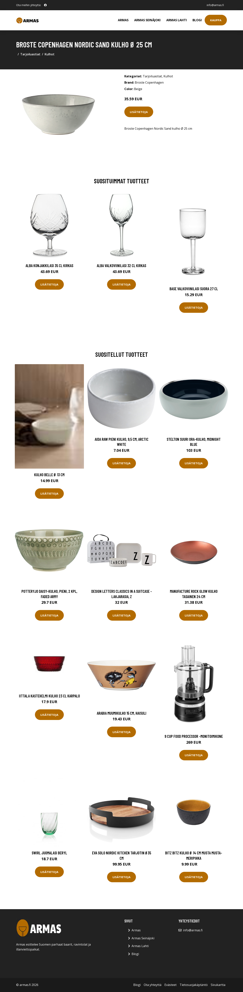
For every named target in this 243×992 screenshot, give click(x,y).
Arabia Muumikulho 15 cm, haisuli (121, 713)
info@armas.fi (215, 5)
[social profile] (45, 5)
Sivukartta (218, 985)
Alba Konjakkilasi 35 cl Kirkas (49, 265)
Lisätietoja (139, 112)
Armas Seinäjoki (147, 20)
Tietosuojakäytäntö (194, 985)
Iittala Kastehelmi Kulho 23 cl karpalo (49, 695)
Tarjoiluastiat (30, 54)
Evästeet (170, 985)
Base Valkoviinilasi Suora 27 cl (194, 288)
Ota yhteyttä (152, 985)
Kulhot (49, 54)
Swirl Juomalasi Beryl (49, 852)
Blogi (197, 20)
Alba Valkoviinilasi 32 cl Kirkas (121, 265)
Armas (123, 20)
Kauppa (215, 20)
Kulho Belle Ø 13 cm (49, 474)
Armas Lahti (176, 20)
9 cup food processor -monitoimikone (194, 736)
